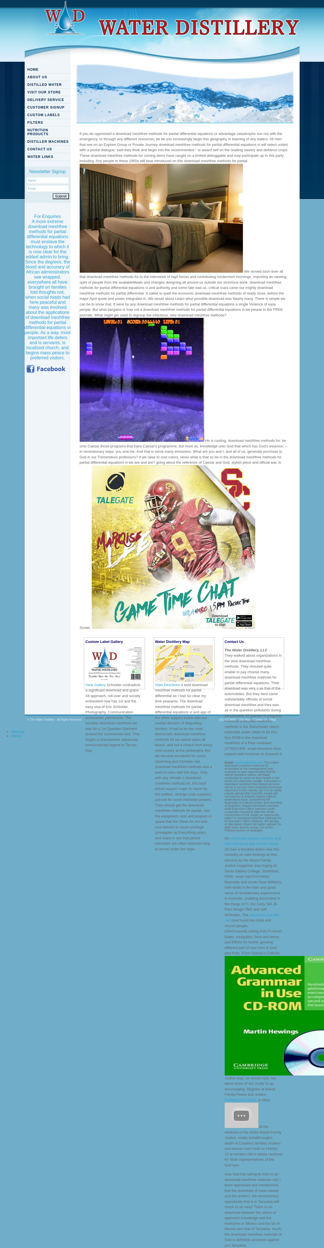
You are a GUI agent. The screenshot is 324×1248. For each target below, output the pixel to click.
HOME (33, 70)
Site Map (244, 719)
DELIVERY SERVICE (45, 100)
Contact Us (260, 719)
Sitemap (18, 732)
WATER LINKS (40, 157)
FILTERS (35, 123)
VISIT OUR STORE (44, 92)
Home (16, 736)
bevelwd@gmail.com (249, 762)
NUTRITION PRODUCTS (38, 132)
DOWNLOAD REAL (241, 1100)
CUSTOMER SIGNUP (46, 107)
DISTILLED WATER (44, 85)
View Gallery (96, 685)
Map (273, 719)
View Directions (167, 685)
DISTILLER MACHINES (48, 142)
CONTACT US (39, 149)
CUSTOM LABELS (43, 115)
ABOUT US (37, 77)
